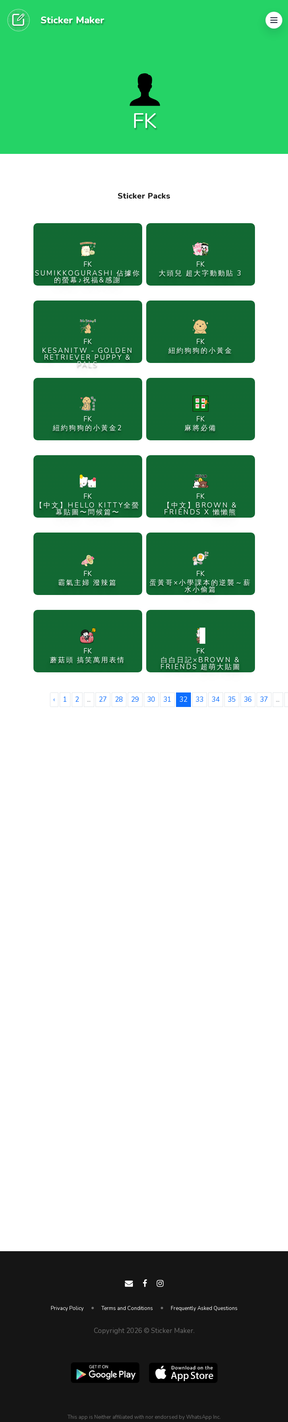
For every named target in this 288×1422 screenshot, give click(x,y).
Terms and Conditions (127, 1308)
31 (167, 699)
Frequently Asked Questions (204, 1308)
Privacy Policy (67, 1308)
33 (199, 699)
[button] (273, 20)
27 (103, 699)
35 (232, 699)
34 (215, 699)
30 (151, 699)
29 (135, 699)
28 (119, 699)
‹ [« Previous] (54, 699)
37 (264, 699)
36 (248, 699)
